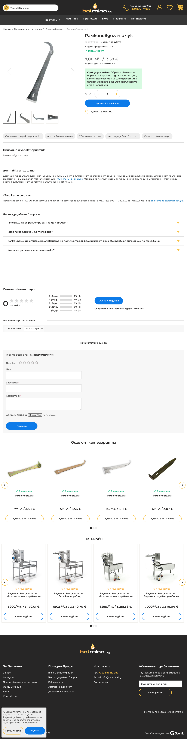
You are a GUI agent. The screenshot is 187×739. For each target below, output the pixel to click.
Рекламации (55, 679)
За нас (7, 670)
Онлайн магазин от (164, 731)
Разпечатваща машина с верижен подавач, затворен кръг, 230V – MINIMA (161, 593)
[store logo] (95, 7)
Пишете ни (101, 679)
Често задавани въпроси (63, 675)
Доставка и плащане (61, 689)
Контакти (138, 18)
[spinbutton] (107, 92)
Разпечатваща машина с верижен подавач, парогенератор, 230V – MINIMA (69, 593)
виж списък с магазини (70, 176)
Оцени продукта (111, 39)
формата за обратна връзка (166, 198)
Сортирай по (14, 326)
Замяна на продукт (60, 684)
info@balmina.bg (111, 675)
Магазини (119, 18)
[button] (9, 69)
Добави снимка (16, 412)
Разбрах (34, 730)
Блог (105, 18)
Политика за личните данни (20, 679)
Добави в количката (24, 516)
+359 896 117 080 (140, 8)
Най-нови (72, 18)
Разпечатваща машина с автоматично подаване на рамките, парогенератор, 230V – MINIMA (23, 593)
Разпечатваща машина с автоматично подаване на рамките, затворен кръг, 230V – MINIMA (115, 593)
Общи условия (12, 684)
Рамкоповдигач (24, 493)
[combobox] (30, 7)
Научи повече (13, 730)
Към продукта (23, 614)
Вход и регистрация (60, 670)
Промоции (90, 18)
